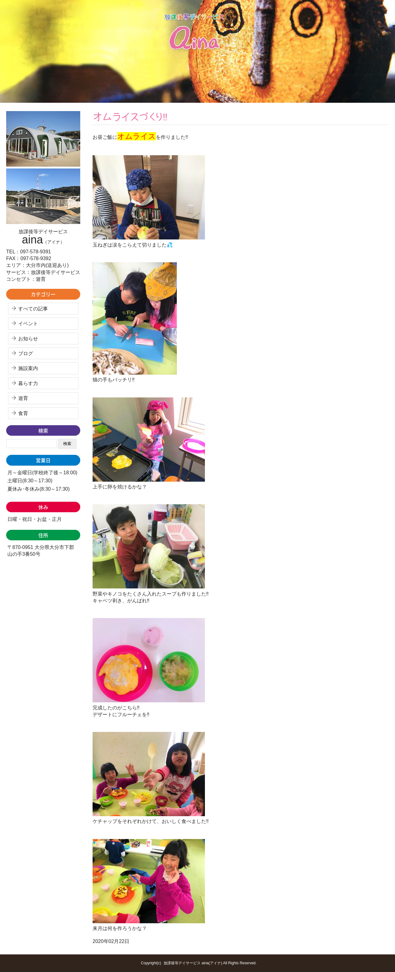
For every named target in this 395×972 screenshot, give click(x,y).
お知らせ (28, 338)
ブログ (25, 353)
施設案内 (28, 368)
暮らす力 (28, 383)
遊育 (23, 398)
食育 (23, 413)
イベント (28, 323)
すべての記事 (33, 308)
